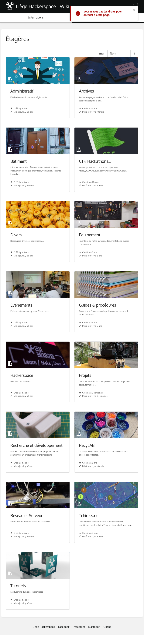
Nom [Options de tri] (113, 53)
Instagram (79, 626)
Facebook (64, 626)
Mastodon (94, 626)
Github (107, 626)
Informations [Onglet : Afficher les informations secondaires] (35, 17)
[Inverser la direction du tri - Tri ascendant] (134, 53)
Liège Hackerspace (44, 626)
